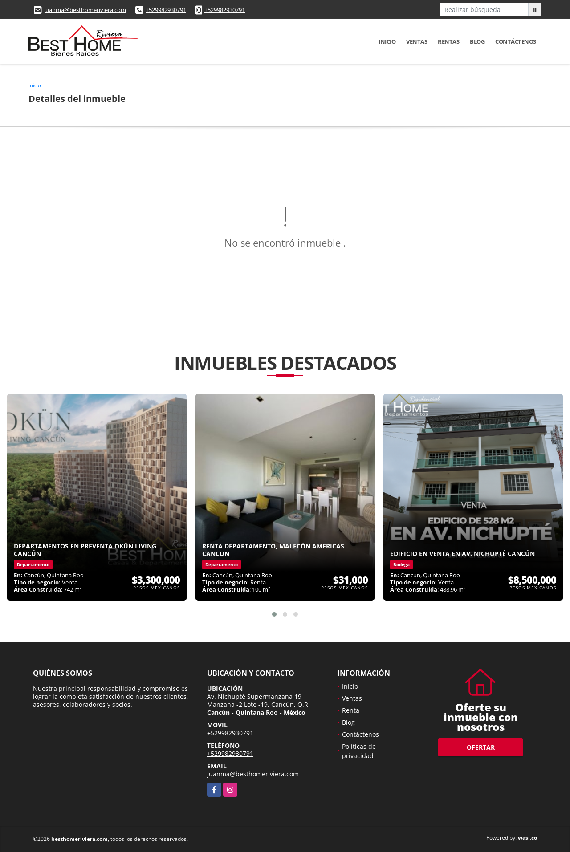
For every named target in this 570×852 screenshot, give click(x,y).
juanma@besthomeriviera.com (85, 10)
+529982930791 (166, 10)
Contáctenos (515, 41)
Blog (477, 41)
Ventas (416, 41)
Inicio (387, 41)
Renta (350, 710)
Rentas (448, 41)
